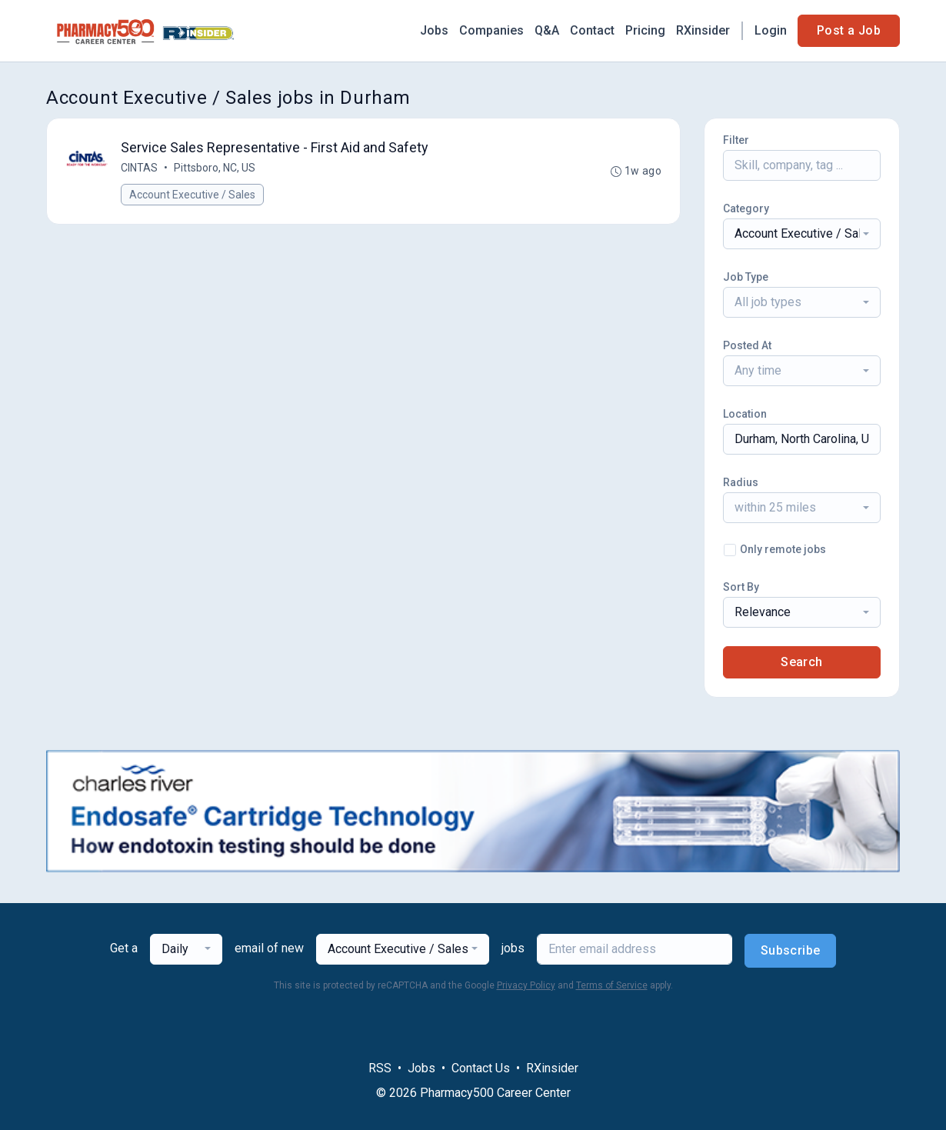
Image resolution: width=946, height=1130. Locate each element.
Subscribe (791, 950)
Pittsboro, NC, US (214, 168)
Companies (491, 30)
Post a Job (849, 30)
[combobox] (802, 233)
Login (770, 30)
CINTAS (139, 168)
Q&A (547, 30)
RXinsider (703, 30)
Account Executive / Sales (192, 194)
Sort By (741, 587)
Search (801, 662)
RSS (379, 1068)
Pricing (645, 30)
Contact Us (480, 1068)
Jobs (434, 30)
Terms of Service (612, 985)
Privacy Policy (526, 985)
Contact (592, 30)
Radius (740, 482)
